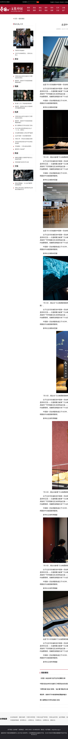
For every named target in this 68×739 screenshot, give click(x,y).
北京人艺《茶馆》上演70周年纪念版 (24, 72)
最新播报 (21, 18)
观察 (34, 10)
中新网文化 (38, 720)
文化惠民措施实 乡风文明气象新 (24, 133)
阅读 (46, 10)
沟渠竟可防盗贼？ (20, 50)
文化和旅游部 (14, 717)
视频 (16, 86)
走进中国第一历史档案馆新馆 (23, 136)
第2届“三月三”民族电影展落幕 (23, 103)
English (52, 2)
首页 (15, 18)
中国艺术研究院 (30, 717)
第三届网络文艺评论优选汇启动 (23, 125)
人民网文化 (31, 720)
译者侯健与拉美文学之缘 (22, 162)
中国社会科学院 (53, 717)
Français (57, 2)
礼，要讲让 (21, 130)
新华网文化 (23, 720)
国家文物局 (22, 717)
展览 (40, 10)
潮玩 (40, 7)
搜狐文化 (52, 720)
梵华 (51, 7)
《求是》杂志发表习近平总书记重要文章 (52, 678)
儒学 (46, 7)
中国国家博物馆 (14, 720)
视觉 (28, 10)
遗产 (63, 10)
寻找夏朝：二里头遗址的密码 (23, 146)
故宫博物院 (62, 717)
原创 (34, 7)
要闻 (28, 7)
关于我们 (10, 729)
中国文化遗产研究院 (42, 717)
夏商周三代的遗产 (20, 149)
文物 (63, 7)
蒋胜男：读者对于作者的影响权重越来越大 (53, 694)
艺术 (57, 7)
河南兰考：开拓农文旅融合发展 (23, 138)
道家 (51, 10)
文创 (57, 10)
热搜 (16, 112)
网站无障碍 (66, 371)
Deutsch (62, 2)
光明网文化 (46, 720)
